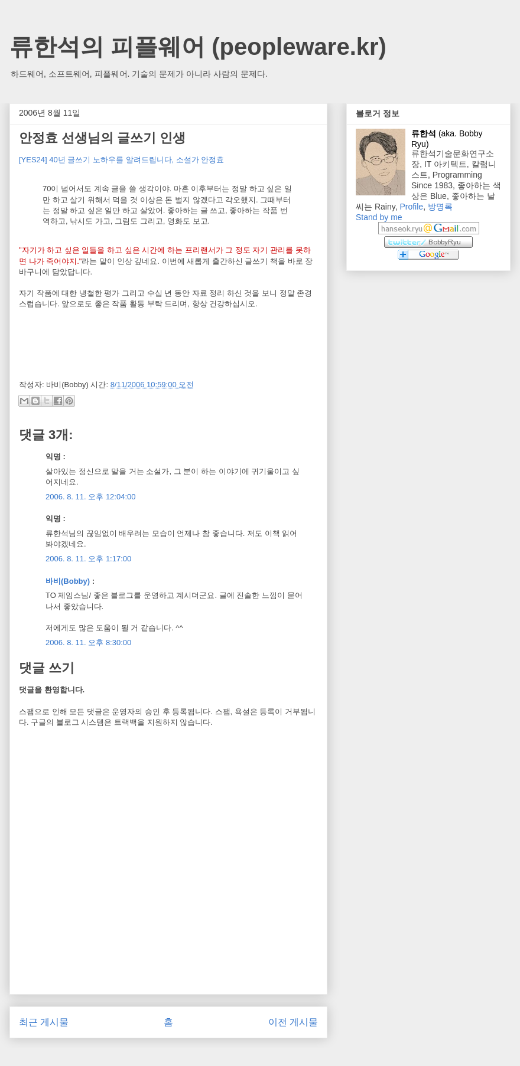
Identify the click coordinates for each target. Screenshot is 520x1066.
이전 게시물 (293, 1022)
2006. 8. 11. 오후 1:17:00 (88, 558)
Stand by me (379, 217)
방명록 (440, 206)
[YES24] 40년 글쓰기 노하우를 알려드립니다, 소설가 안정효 (121, 159)
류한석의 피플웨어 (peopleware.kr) (197, 47)
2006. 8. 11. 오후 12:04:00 (91, 496)
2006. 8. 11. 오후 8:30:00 (88, 642)
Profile (411, 206)
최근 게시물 (44, 1022)
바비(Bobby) (68, 581)
